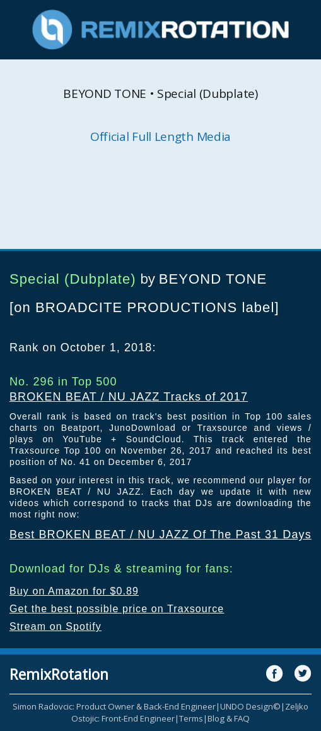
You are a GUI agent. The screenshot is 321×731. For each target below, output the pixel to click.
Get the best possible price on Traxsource (116, 608)
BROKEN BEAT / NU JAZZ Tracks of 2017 (128, 396)
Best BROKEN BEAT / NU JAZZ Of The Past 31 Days (160, 534)
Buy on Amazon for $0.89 (74, 591)
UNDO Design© (250, 706)
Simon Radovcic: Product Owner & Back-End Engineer (114, 706)
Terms (191, 718)
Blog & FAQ (228, 718)
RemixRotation (58, 674)
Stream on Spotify (55, 626)
